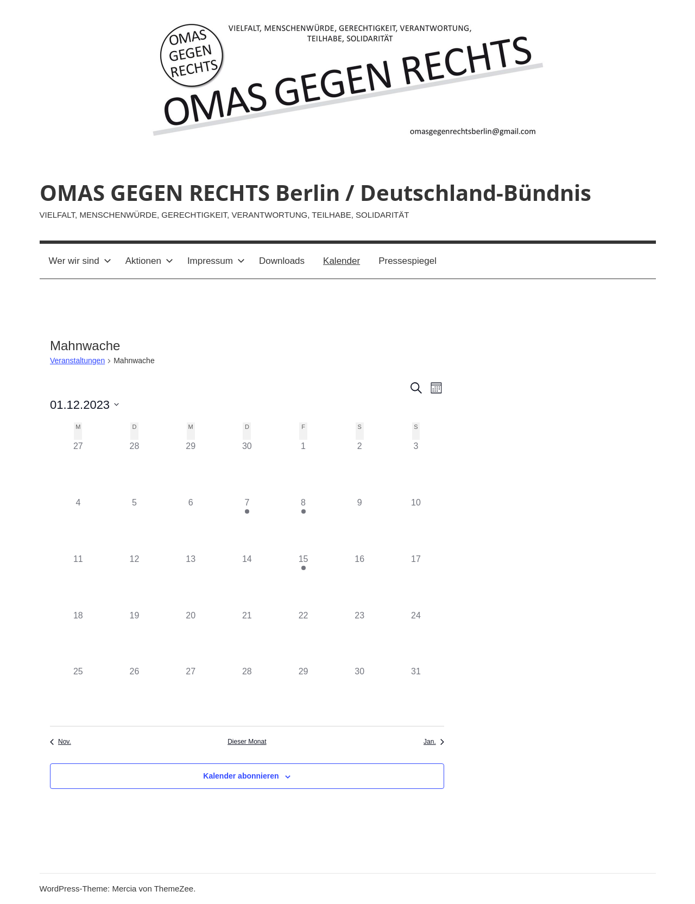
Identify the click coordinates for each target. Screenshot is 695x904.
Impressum (216, 261)
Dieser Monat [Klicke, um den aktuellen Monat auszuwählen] (247, 741)
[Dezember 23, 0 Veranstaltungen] (359, 637)
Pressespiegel (407, 261)
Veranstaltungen (77, 360)
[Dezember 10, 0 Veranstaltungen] (416, 524)
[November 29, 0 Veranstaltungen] (190, 468)
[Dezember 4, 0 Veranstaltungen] (78, 524)
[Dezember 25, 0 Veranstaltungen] (78, 693)
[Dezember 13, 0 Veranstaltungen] (190, 581)
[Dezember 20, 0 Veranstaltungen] (190, 637)
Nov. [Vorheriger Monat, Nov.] (60, 741)
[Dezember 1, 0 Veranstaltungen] (303, 468)
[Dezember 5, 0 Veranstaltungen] (134, 524)
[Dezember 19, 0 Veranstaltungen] (134, 637)
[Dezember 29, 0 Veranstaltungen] (303, 693)
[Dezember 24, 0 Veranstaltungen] (416, 637)
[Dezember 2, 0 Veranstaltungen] (359, 468)
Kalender (341, 261)
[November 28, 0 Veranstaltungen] (134, 468)
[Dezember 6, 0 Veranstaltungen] (190, 524)
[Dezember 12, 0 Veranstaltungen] (134, 581)
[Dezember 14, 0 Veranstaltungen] (247, 581)
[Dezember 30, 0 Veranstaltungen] (359, 693)
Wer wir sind (80, 261)
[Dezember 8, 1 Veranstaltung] (303, 524)
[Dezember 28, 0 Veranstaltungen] (247, 693)
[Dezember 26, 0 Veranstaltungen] (134, 693)
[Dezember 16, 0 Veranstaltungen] (359, 581)
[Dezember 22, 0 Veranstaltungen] (303, 637)
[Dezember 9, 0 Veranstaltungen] (359, 524)
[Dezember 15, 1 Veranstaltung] (303, 581)
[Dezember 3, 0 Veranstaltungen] (416, 468)
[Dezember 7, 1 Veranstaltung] (247, 524)
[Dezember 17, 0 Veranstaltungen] (416, 581)
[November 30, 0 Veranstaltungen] (247, 468)
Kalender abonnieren (241, 776)
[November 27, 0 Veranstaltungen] (78, 468)
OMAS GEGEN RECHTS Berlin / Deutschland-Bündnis (315, 192)
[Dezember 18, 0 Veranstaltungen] (78, 637)
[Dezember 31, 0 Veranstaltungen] (416, 693)
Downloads (282, 261)
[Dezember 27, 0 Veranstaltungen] (190, 693)
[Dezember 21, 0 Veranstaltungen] (247, 637)
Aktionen (149, 261)
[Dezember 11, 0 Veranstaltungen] (78, 581)
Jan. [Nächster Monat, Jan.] (434, 741)
